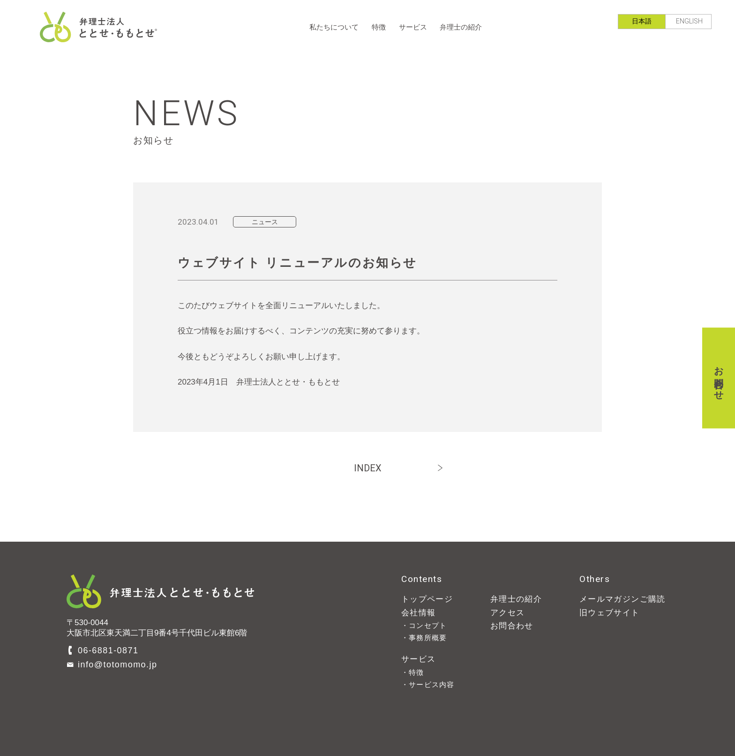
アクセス (507, 612)
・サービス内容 (427, 684)
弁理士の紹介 (461, 27)
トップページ (427, 599)
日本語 (642, 21)
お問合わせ (718, 378)
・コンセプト (424, 625)
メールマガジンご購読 (622, 599)
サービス (413, 27)
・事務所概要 (424, 638)
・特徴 (412, 672)
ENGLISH (689, 21)
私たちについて (334, 27)
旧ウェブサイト (609, 612)
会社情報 (418, 612)
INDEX (368, 468)
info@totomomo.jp (117, 664)
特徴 (379, 27)
